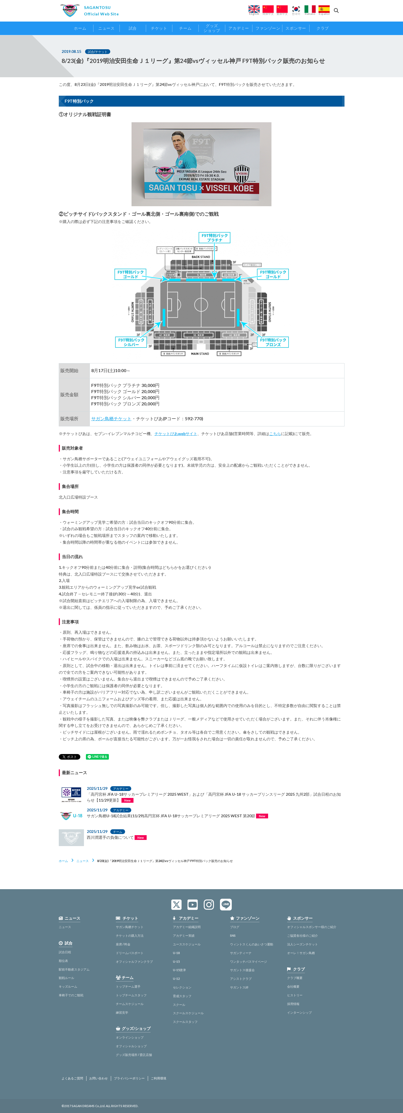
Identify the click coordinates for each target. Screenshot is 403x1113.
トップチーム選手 (128, 986)
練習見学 (122, 1012)
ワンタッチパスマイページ (248, 961)
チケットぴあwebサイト (175, 433)
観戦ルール (66, 978)
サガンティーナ (241, 953)
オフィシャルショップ (131, 1046)
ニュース (82, 861)
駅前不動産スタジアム (74, 969)
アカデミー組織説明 (187, 927)
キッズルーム (68, 986)
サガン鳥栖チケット (111, 418)
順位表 (63, 960)
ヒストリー (295, 995)
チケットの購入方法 (130, 935)
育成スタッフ (182, 996)
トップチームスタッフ (131, 995)
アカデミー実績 (184, 935)
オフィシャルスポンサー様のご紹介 (311, 927)
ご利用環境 (158, 1078)
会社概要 (293, 986)
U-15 (176, 961)
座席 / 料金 (123, 944)
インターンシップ (299, 1012)
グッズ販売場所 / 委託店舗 (134, 1054)
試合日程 (65, 952)
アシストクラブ (241, 978)
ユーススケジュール (187, 944)
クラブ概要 (295, 978)
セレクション (182, 987)
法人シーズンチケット (302, 944)
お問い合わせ (98, 1078)
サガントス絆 (239, 987)
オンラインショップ (130, 1037)
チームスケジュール (130, 1004)
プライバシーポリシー (129, 1078)
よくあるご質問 (72, 1078)
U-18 (176, 953)
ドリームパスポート (130, 953)
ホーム (63, 861)
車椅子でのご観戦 (71, 995)
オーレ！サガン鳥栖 (301, 953)
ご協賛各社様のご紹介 (302, 935)
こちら (275, 433)
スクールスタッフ (185, 1021)
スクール (179, 1004)
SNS (233, 935)
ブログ (234, 927)
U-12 (176, 978)
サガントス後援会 (242, 970)
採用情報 (293, 1004)
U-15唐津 (179, 970)
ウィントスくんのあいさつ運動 (251, 944)
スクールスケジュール (188, 1013)
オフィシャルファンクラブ (134, 961)
